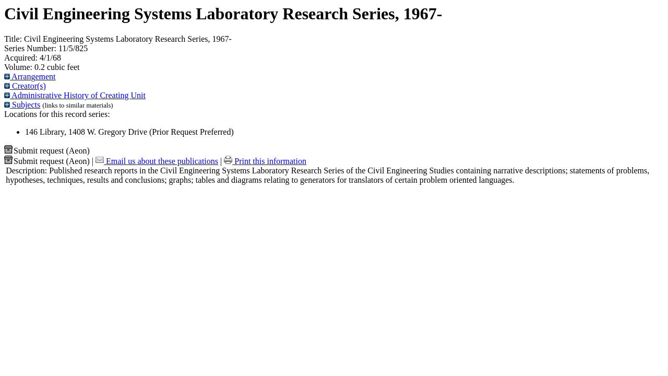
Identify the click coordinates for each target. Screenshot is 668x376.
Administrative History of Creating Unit (75, 95)
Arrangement (30, 76)
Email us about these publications (157, 161)
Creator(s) (25, 85)
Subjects (22, 104)
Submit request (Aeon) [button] (47, 150)
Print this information (265, 161)
